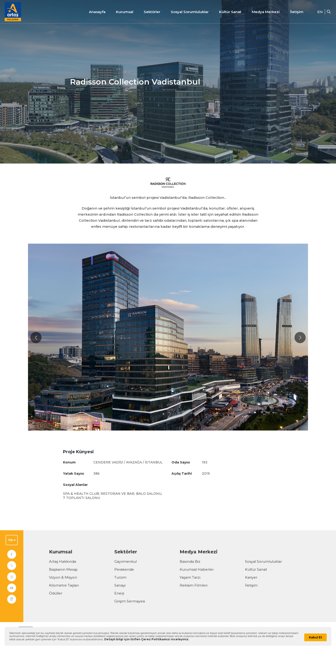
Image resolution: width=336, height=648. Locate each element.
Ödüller (55, 593)
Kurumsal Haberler (197, 569)
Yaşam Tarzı (190, 577)
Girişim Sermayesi (129, 601)
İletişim (296, 12)
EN (320, 12)
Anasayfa (97, 12)
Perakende (124, 569)
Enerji (119, 593)
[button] (36, 337)
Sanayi (120, 585)
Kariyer (251, 577)
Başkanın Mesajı (63, 569)
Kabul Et (315, 637)
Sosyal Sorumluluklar (263, 561)
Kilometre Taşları (64, 585)
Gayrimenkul (125, 561)
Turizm (120, 577)
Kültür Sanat (230, 12)
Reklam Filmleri (193, 585)
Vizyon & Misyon (63, 577)
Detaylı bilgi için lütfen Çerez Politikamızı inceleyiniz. (146, 639)
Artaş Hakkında (62, 561)
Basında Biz (190, 561)
